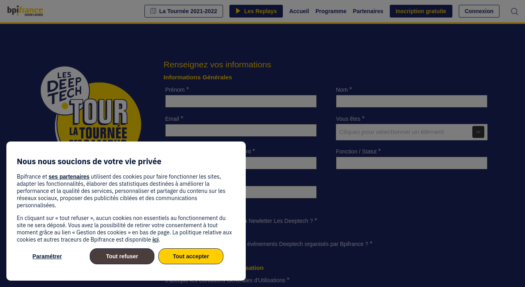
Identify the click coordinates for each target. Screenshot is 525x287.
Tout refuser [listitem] (122, 256)
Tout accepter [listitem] (191, 256)
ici (155, 239)
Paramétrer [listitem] (47, 256)
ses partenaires (69, 176)
